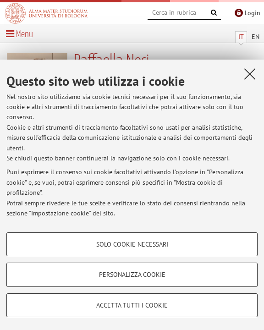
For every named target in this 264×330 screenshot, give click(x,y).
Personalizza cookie (132, 274)
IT (241, 37)
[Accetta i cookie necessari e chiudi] (249, 73)
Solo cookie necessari (132, 244)
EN (255, 37)
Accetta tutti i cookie (132, 305)
